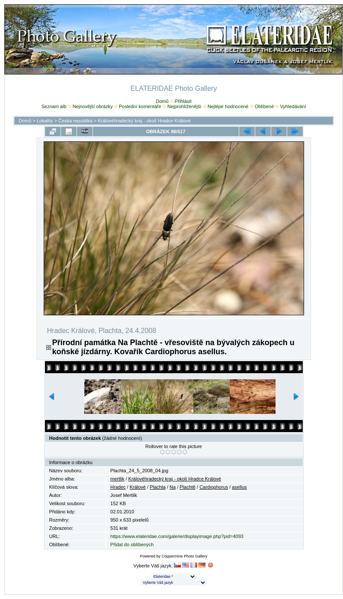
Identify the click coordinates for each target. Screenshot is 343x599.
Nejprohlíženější (184, 106)
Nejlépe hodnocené (228, 106)
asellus (239, 487)
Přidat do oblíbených (132, 544)
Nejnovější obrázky (93, 106)
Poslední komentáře (140, 106)
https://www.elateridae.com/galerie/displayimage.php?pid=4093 (177, 536)
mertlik (117, 478)
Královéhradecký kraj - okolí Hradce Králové (144, 120)
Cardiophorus (213, 487)
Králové (138, 487)
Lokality (45, 120)
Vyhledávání (293, 106)
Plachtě (188, 487)
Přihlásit (183, 101)
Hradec (117, 487)
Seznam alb (53, 106)
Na (173, 487)
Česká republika (75, 120)
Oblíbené (264, 106)
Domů (162, 101)
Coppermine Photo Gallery (184, 556)
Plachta (158, 487)
